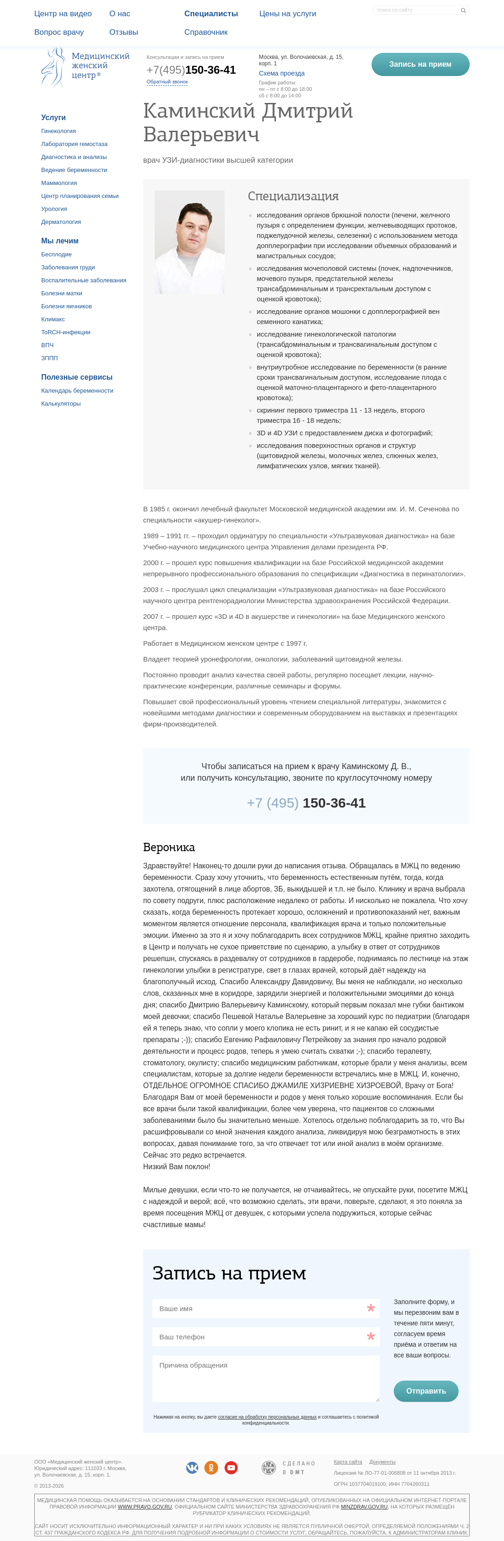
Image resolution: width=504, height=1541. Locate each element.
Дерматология (61, 221)
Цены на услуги (287, 13)
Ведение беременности (74, 169)
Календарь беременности (77, 390)
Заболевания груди (68, 267)
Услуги (53, 117)
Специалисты (211, 13)
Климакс (53, 319)
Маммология (59, 182)
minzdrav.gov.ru (364, 1506)
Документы (382, 1462)
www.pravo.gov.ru (145, 1506)
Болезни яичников (66, 306)
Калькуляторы (61, 403)
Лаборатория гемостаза (74, 143)
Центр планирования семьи (80, 195)
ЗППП (49, 358)
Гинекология (58, 130)
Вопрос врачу (59, 32)
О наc (119, 13)
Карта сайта (348, 1462)
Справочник (206, 32)
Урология (54, 208)
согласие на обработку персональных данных (267, 1417)
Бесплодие (56, 254)
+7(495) (191, 70)
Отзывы (123, 32)
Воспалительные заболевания (83, 280)
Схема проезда (282, 73)
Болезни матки (61, 293)
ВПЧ (47, 345)
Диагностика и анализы (74, 156)
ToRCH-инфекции (65, 332)
